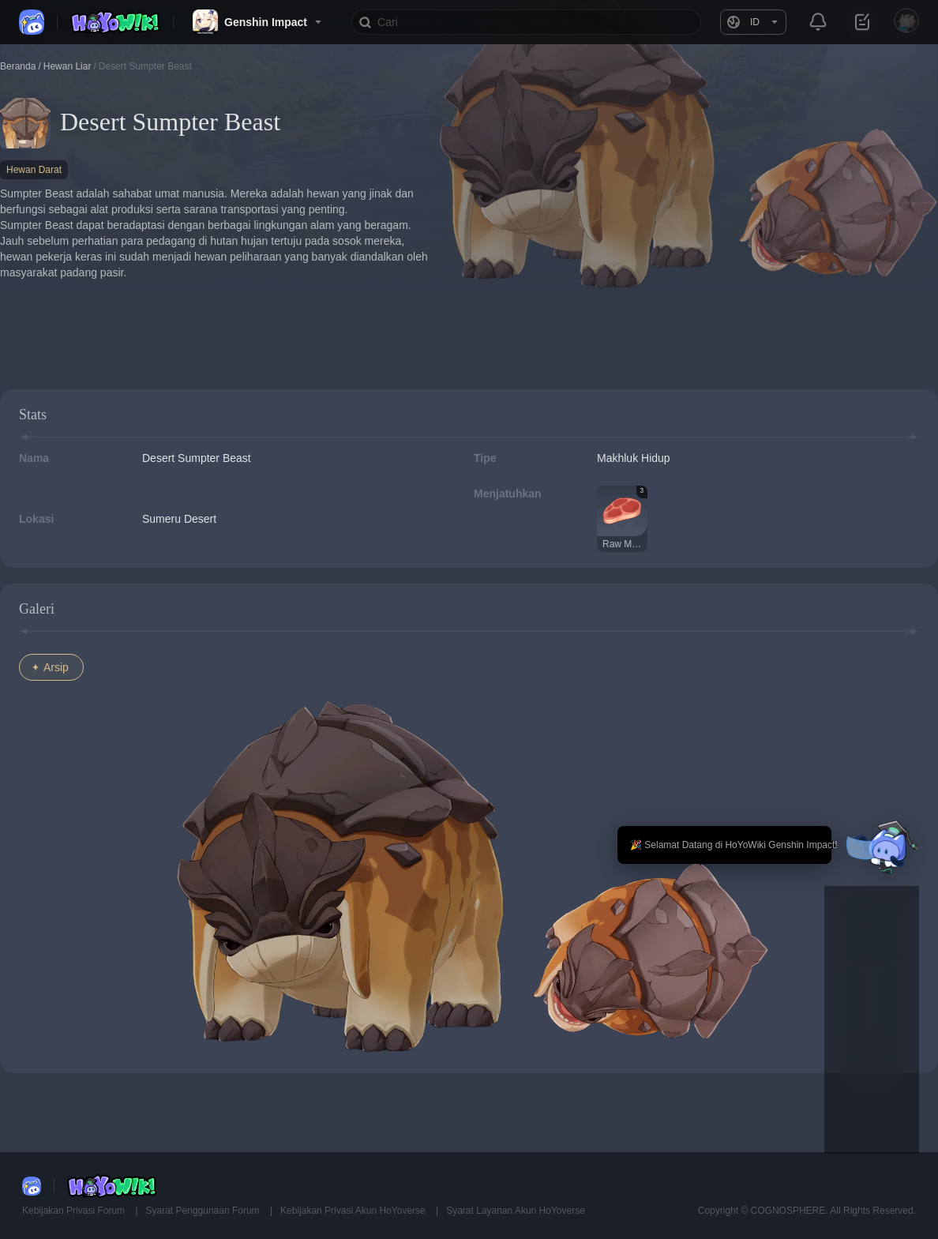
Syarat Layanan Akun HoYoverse (515, 1210)
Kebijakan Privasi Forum (74, 1210)
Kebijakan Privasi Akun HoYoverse (354, 1210)
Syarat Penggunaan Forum (204, 1210)
